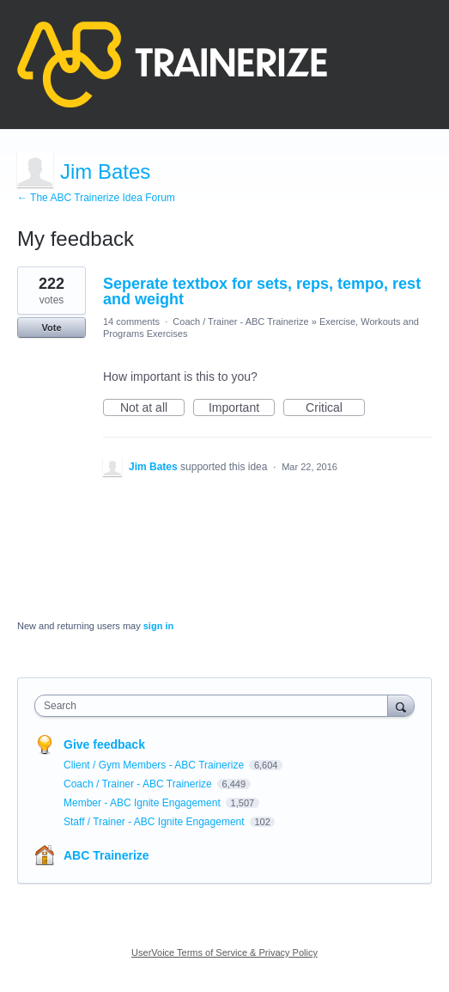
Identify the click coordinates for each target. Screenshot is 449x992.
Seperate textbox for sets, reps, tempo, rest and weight (262, 291)
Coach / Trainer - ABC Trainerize (240, 321)
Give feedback (104, 744)
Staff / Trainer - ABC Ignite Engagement (155, 822)
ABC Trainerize (106, 855)
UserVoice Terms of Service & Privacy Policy (224, 952)
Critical (335, 408)
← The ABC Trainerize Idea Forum (96, 198)
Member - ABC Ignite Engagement (143, 803)
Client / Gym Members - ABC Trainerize (155, 765)
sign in (158, 626)
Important (242, 408)
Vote (51, 327)
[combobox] (215, 706)
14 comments (131, 321)
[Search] (401, 705)
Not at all (152, 408)
